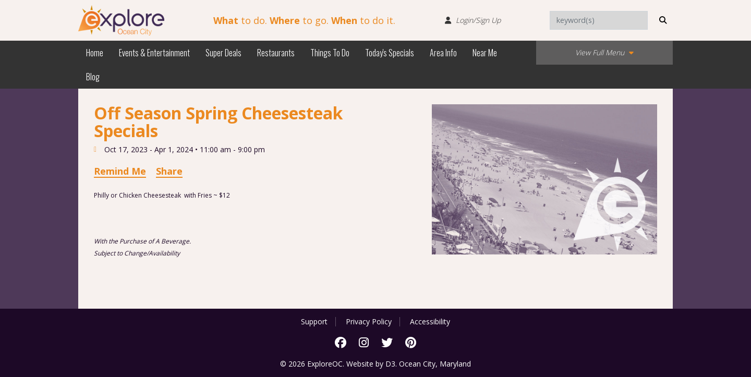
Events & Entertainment (154, 52)
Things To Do (329, 52)
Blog (93, 76)
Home (94, 52)
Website (359, 364)
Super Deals (223, 52)
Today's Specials (389, 52)
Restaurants (276, 52)
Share (169, 171)
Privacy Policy (369, 321)
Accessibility (430, 321)
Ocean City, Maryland (435, 364)
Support (314, 321)
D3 (390, 364)
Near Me (485, 52)
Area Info (443, 52)
